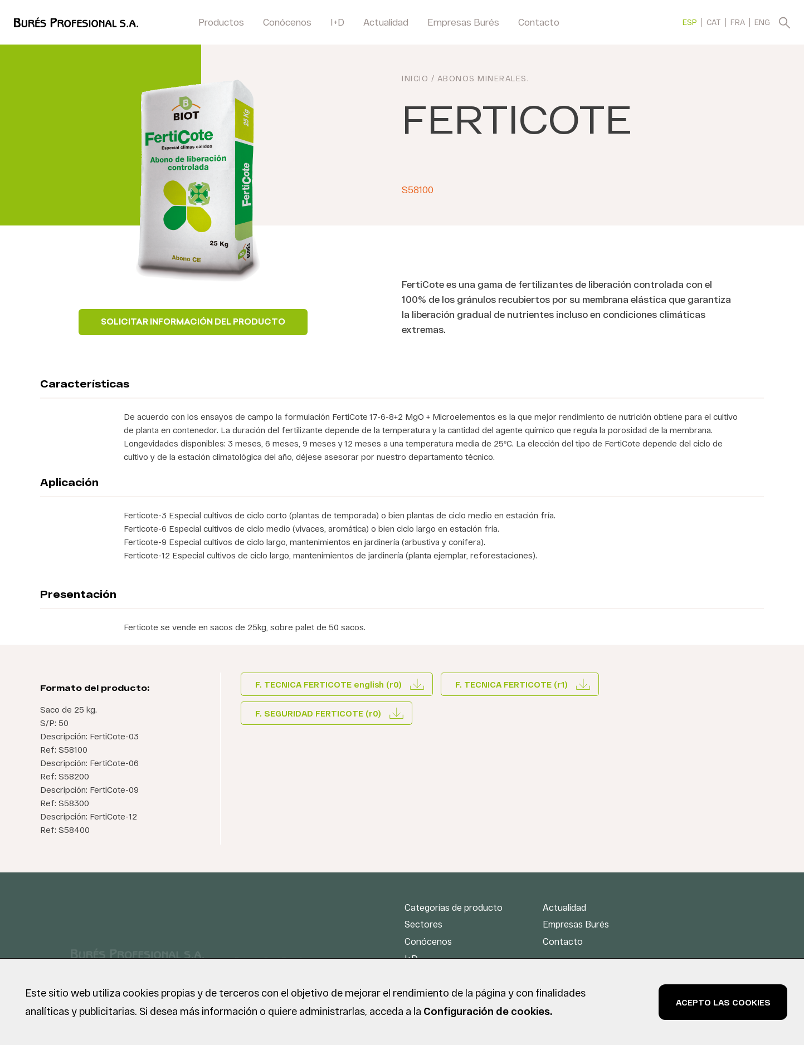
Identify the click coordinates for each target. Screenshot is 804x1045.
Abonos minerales (482, 78)
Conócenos (287, 21)
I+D (337, 21)
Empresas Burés (463, 21)
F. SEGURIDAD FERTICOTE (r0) (318, 713)
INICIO (415, 78)
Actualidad (385, 21)
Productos (221, 21)
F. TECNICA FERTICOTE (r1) (511, 684)
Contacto (538, 21)
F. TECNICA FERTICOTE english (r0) (328, 684)
